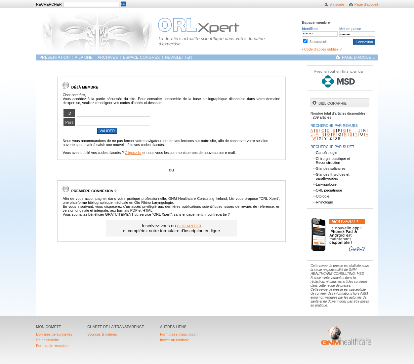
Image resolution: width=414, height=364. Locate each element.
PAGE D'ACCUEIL (358, 57)
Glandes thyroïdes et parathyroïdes (333, 176)
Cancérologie (326, 153)
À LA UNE (84, 57)
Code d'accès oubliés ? (323, 49)
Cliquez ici (133, 153)
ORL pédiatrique (329, 190)
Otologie (322, 196)
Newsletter (178, 57)
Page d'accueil (366, 4)
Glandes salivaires (331, 168)
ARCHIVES (108, 57)
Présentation (55, 57)
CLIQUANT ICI (189, 226)
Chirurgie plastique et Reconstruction (333, 160)
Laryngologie (326, 184)
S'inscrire (336, 4)
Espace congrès (142, 57)
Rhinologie (324, 202)
